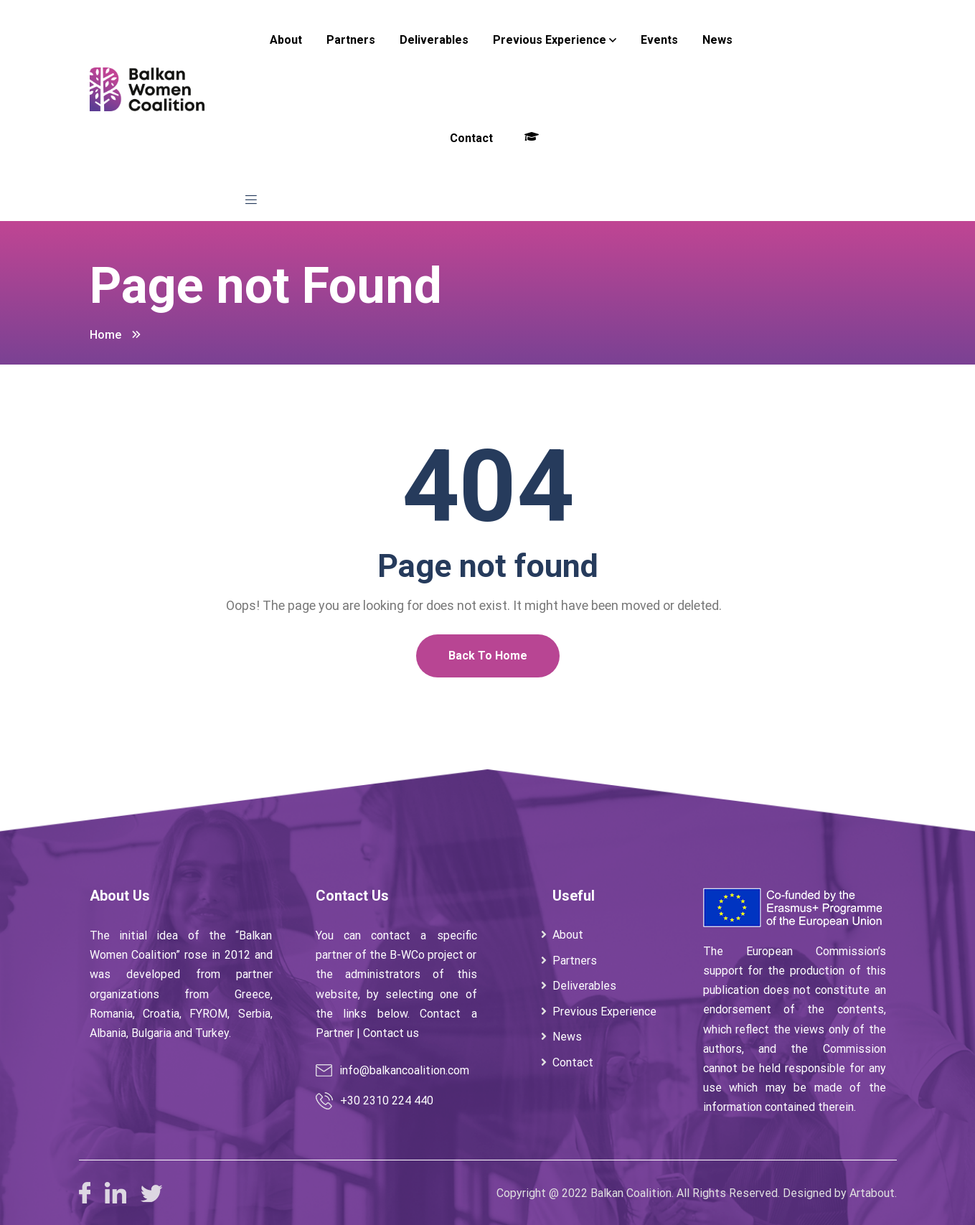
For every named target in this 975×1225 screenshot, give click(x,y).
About (286, 40)
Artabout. (873, 1193)
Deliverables (434, 40)
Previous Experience (549, 40)
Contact (471, 138)
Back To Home (487, 655)
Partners (350, 40)
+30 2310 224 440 (386, 1100)
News (717, 40)
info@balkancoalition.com (404, 1070)
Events (659, 40)
